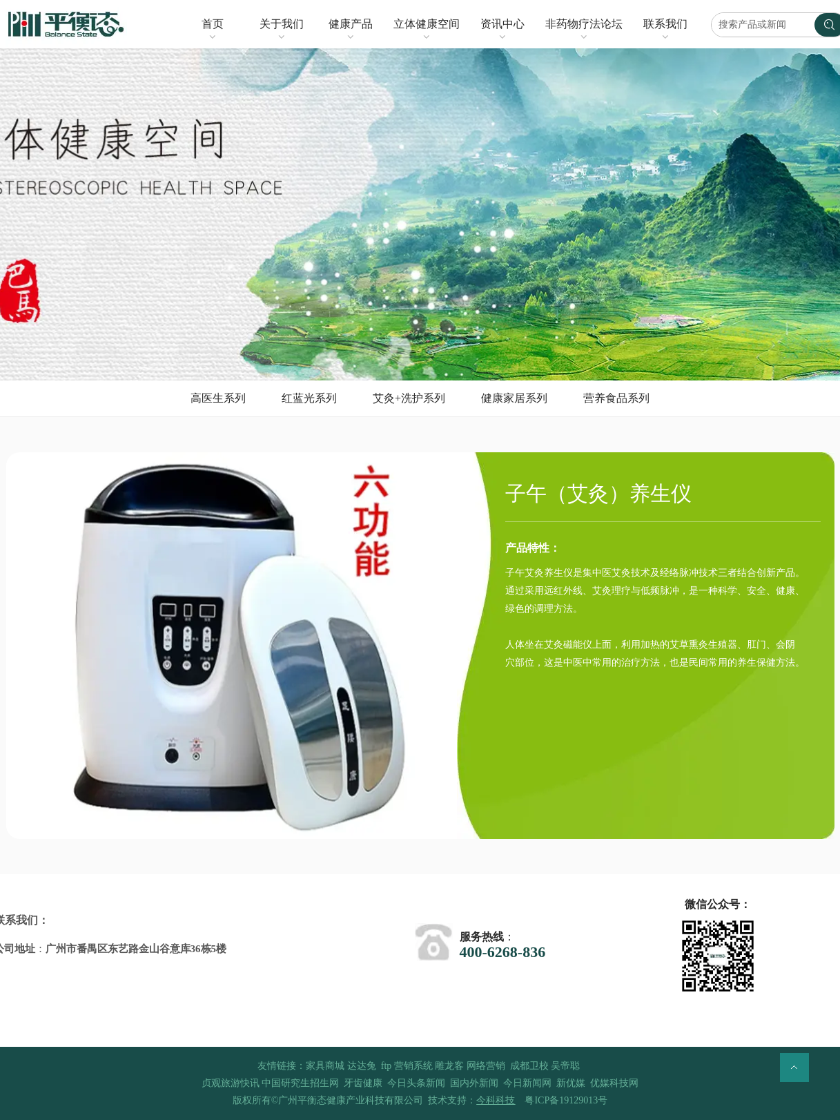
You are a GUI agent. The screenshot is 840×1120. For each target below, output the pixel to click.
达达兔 (361, 1066)
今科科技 (495, 1100)
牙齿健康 (363, 1083)
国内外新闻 (474, 1083)
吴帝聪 (565, 1066)
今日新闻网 (527, 1083)
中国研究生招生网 (300, 1083)
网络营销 (486, 1066)
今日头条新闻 (416, 1083)
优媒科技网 (614, 1083)
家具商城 (325, 1066)
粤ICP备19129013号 (566, 1100)
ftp (386, 1066)
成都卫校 (529, 1066)
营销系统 (413, 1066)
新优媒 (570, 1083)
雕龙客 (449, 1066)
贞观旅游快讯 (231, 1083)
